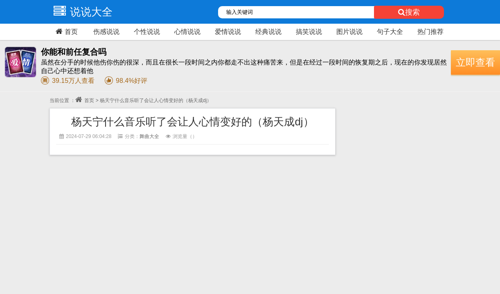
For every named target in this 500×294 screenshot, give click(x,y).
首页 (66, 31)
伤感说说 (106, 31)
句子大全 (390, 31)
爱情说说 (228, 31)
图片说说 (349, 31)
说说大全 (81, 12)
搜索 (409, 12)
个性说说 (147, 31)
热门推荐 (430, 31)
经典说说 (268, 31)
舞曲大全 (149, 136)
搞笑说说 (309, 31)
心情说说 (187, 31)
